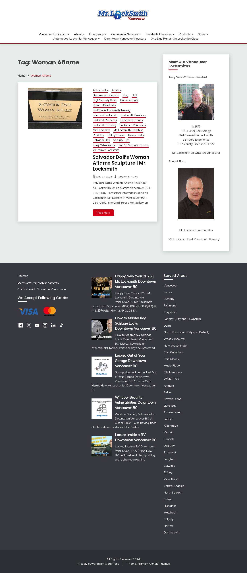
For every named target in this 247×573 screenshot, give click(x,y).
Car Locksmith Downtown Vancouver (42, 289)
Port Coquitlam (173, 352)
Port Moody (171, 359)
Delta (167, 325)
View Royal (171, 479)
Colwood (169, 465)
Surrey (168, 292)
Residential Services (159, 34)
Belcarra (169, 392)
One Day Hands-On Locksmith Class (174, 38)
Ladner (168, 419)
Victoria (168, 432)
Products (184, 34)
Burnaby (169, 298)
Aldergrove (171, 425)
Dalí (134, 95)
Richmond (170, 305)
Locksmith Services (105, 120)
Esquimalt (170, 452)
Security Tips (121, 140)
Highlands (170, 505)
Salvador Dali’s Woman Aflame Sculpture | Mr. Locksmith (121, 163)
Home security (129, 100)
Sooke (168, 499)
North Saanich (173, 492)
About (78, 34)
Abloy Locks (100, 90)
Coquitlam (170, 312)
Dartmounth (171, 532)
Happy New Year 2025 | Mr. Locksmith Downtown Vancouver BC (135, 281)
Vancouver (170, 285)
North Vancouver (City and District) (186, 332)
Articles (116, 90)
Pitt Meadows (173, 372)
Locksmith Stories (131, 120)
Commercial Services (124, 34)
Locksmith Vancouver (133, 125)
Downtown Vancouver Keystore (125, 38)
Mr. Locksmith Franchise (128, 130)
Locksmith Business (133, 115)
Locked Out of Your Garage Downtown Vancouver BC (130, 360)
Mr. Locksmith (101, 130)
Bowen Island (172, 399)
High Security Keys (105, 100)
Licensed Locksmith (105, 115)
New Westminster (176, 345)
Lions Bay (170, 405)
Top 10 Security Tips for (133, 145)
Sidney (168, 472)
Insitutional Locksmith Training (111, 110)
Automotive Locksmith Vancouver (75, 38)
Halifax (168, 526)
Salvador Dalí (101, 140)
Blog (125, 95)
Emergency (96, 34)
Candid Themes (159, 563)
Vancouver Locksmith (53, 34)
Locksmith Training (104, 125)
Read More (103, 212)
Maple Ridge (172, 365)
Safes (202, 34)
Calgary (169, 519)
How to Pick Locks (104, 105)
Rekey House (116, 135)
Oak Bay (169, 445)
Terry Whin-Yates (104, 145)
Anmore (169, 385)
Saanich (169, 439)
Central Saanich (174, 486)
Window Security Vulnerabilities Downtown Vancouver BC (135, 402)
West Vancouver (174, 339)
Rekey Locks (136, 135)
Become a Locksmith (106, 95)
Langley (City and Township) (182, 319)
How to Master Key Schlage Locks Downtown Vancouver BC (135, 323)
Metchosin (170, 512)
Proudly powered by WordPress (99, 563)
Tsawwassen (172, 412)
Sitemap (23, 276)
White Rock (171, 379)
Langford (169, 459)
